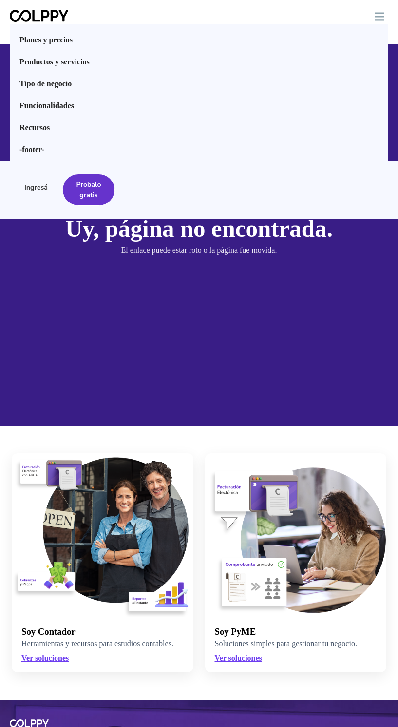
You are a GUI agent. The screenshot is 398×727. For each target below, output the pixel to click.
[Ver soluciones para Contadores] (102, 562)
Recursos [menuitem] (34, 127)
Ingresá (36, 187)
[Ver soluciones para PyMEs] (296, 535)
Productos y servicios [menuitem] (54, 62)
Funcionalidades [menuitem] (46, 105)
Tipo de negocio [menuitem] (45, 84)
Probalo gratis (88, 190)
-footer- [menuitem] (31, 149)
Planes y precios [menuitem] (46, 40)
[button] (379, 16)
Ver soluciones (238, 658)
